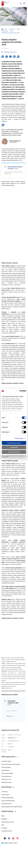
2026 (11, 31)
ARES (3, 816)
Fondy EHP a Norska (6, 761)
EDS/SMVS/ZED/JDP (7, 831)
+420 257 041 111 (12, 737)
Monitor (12, 185)
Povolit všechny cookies (14, 443)
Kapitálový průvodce (6, 782)
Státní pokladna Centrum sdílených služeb (12, 806)
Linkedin (9, 838)
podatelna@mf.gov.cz (13, 740)
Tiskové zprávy (5, 31)
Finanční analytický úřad (7, 797)
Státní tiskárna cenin (7, 803)
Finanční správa (5, 794)
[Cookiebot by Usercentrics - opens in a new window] (19, 391)
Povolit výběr (14, 447)
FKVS (3, 825)
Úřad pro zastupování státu (8, 800)
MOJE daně (4, 819)
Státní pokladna (5, 770)
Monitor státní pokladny (7, 773)
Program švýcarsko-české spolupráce (11, 764)
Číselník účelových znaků (8, 822)
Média (18, 29)
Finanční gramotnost (7, 776)
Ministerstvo (12, 29)
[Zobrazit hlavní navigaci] (24, 3)
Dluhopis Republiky (6, 767)
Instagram (17, 838)
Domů (5, 29)
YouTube (13, 838)
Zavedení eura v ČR (6, 779)
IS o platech (4, 828)
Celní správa (5, 791)
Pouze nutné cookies (14, 452)
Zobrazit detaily (19, 438)
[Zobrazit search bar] (20, 3)
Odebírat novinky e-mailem (9, 843)
